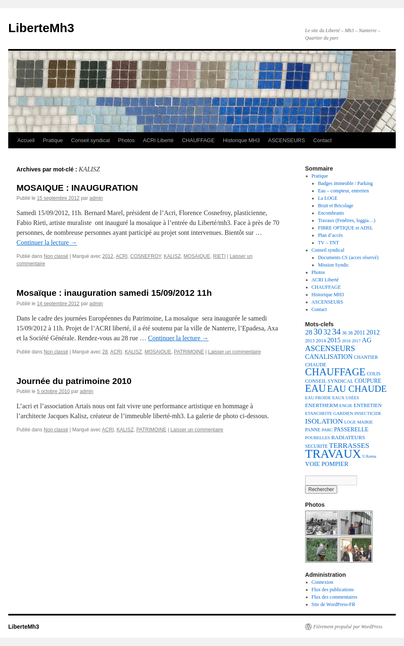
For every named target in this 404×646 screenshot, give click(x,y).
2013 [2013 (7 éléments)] (310, 340)
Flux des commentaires (334, 597)
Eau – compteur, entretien (343, 191)
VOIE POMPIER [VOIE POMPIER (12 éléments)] (326, 464)
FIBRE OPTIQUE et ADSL (345, 228)
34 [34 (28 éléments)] (336, 332)
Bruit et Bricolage (335, 205)
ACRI (122, 256)
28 (105, 352)
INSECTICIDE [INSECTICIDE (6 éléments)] (367, 413)
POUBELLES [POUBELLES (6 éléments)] (317, 437)
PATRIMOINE (189, 352)
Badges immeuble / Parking (345, 183)
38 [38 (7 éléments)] (350, 332)
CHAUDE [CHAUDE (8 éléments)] (315, 364)
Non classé (56, 256)
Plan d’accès (330, 235)
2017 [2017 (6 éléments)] (356, 341)
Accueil (26, 140)
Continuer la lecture (46, 242)
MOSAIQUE (196, 256)
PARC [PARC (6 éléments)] (327, 430)
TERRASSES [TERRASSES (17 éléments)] (349, 445)
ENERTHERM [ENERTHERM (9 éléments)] (321, 405)
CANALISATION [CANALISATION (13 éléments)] (329, 356)
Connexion (323, 582)
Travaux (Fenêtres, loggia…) (346, 220)
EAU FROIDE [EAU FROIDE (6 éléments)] (318, 398)
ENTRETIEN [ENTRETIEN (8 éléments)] (368, 405)
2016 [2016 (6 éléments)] (346, 341)
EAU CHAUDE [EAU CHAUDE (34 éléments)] (357, 389)
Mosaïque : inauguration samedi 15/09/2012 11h (114, 292)
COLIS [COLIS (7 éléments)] (374, 373)
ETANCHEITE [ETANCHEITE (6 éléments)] (318, 413)
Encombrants (331, 213)
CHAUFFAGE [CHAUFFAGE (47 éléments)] (335, 371)
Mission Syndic (333, 265)
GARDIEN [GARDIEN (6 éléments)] (343, 413)
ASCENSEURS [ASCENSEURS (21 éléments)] (330, 348)
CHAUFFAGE (198, 140)
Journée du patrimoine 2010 (74, 381)
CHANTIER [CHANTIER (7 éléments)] (366, 357)
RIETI (219, 256)
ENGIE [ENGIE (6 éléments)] (345, 405)
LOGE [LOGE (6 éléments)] (350, 422)
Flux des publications (333, 589)
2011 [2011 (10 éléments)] (359, 333)
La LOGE (328, 198)
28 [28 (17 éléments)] (308, 332)
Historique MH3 (241, 140)
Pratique (53, 140)
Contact (322, 140)
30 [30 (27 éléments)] (318, 332)
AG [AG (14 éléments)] (366, 340)
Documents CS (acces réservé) (348, 257)
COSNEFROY (145, 256)
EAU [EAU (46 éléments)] (315, 388)
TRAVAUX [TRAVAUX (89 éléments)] (333, 453)
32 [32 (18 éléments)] (327, 332)
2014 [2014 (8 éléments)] (321, 341)
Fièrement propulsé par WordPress (347, 627)
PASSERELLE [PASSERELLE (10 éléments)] (351, 429)
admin (96, 198)
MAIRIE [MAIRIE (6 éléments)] (365, 422)
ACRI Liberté (158, 140)
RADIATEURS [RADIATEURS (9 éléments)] (348, 437)
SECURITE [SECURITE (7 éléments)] (316, 446)
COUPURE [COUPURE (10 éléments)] (368, 381)
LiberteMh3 (41, 28)
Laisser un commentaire (234, 352)
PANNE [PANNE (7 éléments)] (312, 429)
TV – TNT (328, 243)
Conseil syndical (90, 140)
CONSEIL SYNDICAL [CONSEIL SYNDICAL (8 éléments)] (329, 381)
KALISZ (172, 256)
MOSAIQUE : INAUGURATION (77, 187)
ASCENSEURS (286, 140)
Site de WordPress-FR (333, 604)
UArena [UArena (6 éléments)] (369, 456)
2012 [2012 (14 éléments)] (373, 332)
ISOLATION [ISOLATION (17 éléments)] (324, 421)
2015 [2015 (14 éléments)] (334, 340)
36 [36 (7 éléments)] (344, 332)
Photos (126, 140)
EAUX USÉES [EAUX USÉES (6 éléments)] (345, 398)
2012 (107, 256)
